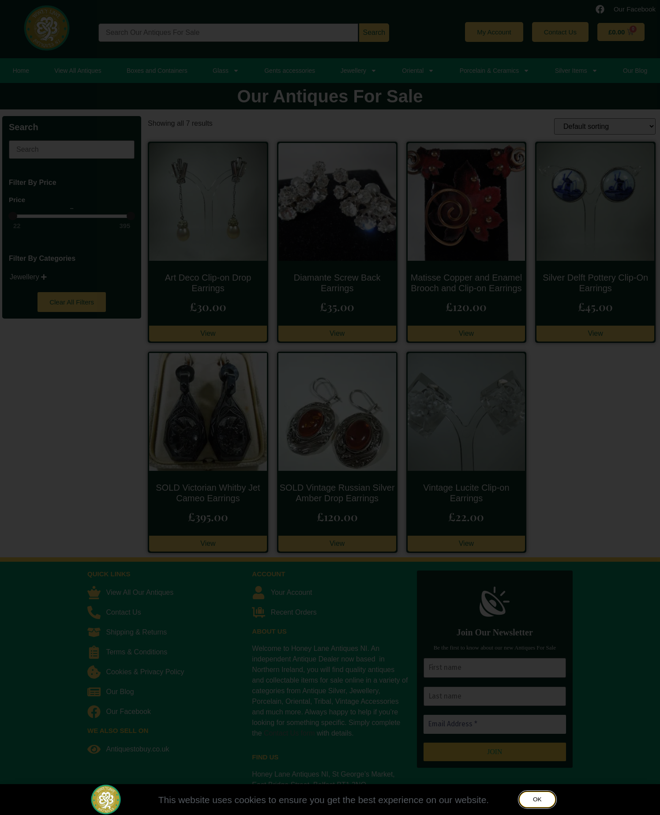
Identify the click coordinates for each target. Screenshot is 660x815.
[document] (330, 407)
